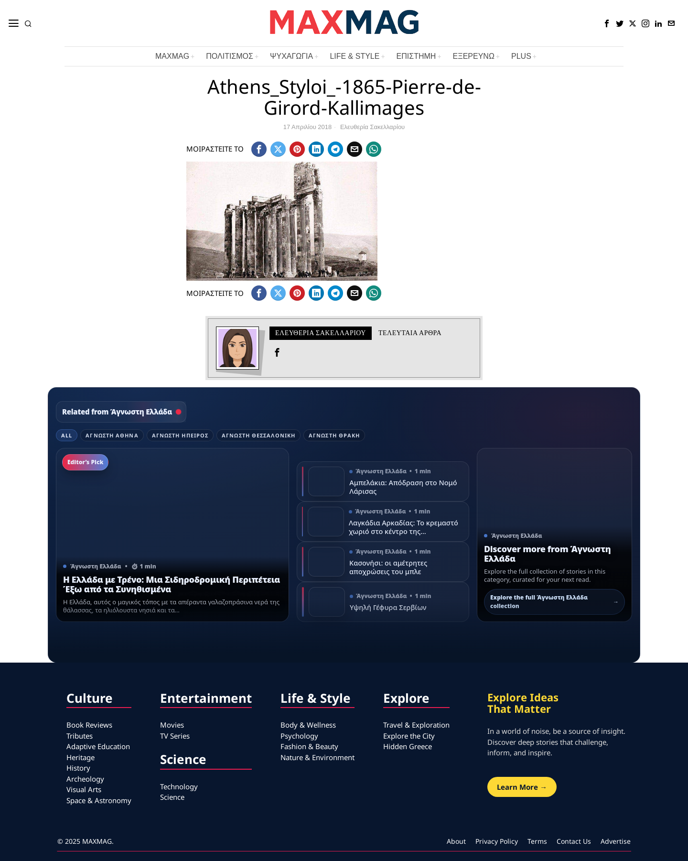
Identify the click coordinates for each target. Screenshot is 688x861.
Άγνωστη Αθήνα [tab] (112, 435)
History (78, 768)
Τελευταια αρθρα (409, 333)
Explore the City (409, 736)
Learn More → (522, 787)
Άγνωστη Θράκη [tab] (334, 435)
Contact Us (574, 841)
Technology (179, 786)
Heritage (80, 757)
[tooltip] (607, 23)
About (456, 841)
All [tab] (66, 435)
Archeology (85, 779)
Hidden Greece (407, 746)
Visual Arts (83, 789)
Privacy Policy (496, 841)
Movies (172, 725)
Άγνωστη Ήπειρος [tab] (180, 435)
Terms (537, 841)
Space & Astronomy (98, 800)
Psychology (299, 736)
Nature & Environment (317, 757)
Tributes (79, 736)
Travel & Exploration (416, 725)
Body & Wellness (308, 725)
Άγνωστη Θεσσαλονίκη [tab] (258, 435)
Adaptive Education (98, 746)
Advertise (616, 841)
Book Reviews (89, 725)
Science (172, 797)
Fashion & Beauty (309, 746)
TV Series (175, 736)
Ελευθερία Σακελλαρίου (372, 127)
